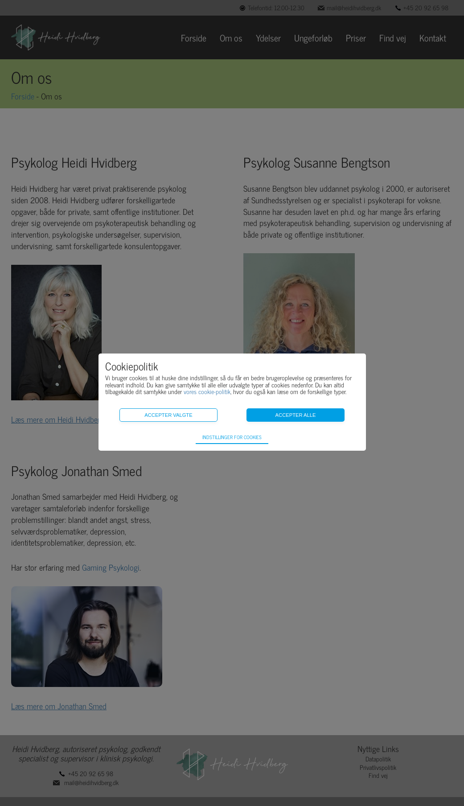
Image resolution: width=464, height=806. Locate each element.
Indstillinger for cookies (232, 437)
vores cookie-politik (207, 391)
